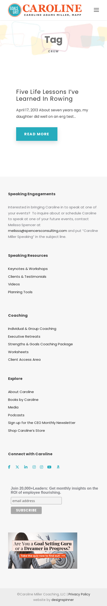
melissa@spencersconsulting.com (37, 230)
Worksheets (18, 351)
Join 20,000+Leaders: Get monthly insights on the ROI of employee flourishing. (54, 490)
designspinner (62, 599)
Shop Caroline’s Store (26, 430)
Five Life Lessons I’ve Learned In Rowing (47, 95)
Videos (14, 284)
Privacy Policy (79, 594)
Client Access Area (24, 359)
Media (13, 407)
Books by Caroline (23, 399)
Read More (36, 134)
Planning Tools (20, 292)
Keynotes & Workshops (28, 268)
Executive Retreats (24, 336)
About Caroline (21, 391)
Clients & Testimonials (27, 276)
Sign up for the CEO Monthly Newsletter (41, 422)
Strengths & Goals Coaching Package (40, 344)
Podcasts (16, 415)
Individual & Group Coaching (32, 328)
